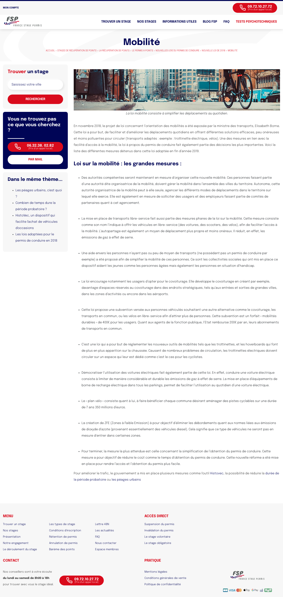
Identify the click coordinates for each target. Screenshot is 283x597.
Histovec (216, 473)
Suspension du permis (159, 524)
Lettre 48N (102, 524)
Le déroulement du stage (20, 549)
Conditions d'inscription (65, 530)
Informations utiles (180, 21)
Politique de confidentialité (162, 584)
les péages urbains (126, 479)
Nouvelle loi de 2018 (213, 51)
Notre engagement (15, 543)
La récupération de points (114, 51)
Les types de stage (62, 524)
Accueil (50, 51)
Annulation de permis (63, 543)
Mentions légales (155, 571)
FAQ (226, 21)
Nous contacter (106, 543)
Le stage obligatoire (157, 543)
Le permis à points (142, 51)
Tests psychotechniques (256, 21)
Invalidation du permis (159, 530)
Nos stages (146, 21)
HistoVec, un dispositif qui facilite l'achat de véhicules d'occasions (37, 222)
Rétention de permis (63, 536)
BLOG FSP (210, 21)
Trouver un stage (116, 21)
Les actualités (104, 530)
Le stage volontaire (157, 536)
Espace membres (107, 549)
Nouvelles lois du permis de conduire (177, 51)
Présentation (12, 536)
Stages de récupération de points (76, 51)
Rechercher (35, 99)
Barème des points (62, 549)
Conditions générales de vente (165, 578)
